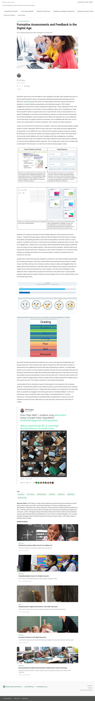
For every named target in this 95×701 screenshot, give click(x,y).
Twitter (85, 698)
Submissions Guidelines (9, 15)
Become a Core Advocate (86, 690)
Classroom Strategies (11, 11)
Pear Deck (31, 101)
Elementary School (41, 494)
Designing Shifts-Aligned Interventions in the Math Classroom (38, 606)
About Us (90, 688)
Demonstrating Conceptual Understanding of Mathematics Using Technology (43, 668)
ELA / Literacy (30, 494)
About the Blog (21, 15)
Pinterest (88, 698)
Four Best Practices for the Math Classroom (32, 637)
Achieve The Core (85, 2)
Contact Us (90, 685)
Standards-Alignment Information (63, 11)
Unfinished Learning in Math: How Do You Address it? (35, 545)
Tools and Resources (27, 11)
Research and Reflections (85, 11)
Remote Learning (22, 497)
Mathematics (61, 494)
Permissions (24, 698)
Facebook (91, 698)
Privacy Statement (7, 698)
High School (52, 494)
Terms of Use (17, 698)
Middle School (71, 494)
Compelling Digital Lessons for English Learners (34, 576)
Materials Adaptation (43, 11)
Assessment (21, 494)
